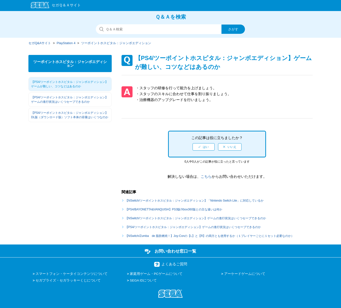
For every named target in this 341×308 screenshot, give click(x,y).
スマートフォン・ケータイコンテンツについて (72, 274)
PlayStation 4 (66, 43)
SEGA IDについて (143, 280)
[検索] (170, 29)
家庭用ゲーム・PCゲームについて (156, 274)
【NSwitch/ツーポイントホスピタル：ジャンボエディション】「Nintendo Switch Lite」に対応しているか (194, 200)
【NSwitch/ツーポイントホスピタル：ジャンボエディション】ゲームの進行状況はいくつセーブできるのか (195, 218)
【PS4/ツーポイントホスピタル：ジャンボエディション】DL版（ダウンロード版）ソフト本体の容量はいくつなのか (69, 115)
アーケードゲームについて (244, 274)
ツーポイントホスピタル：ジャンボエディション (116, 43)
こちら (206, 176)
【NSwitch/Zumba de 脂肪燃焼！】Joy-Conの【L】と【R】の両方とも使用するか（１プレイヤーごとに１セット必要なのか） (209, 236)
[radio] (204, 147)
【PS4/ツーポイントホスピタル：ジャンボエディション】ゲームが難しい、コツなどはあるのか (69, 84)
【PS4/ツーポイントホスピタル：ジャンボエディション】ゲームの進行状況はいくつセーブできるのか (69, 99)
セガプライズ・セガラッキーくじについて (68, 280)
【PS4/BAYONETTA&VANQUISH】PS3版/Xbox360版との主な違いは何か (173, 209)
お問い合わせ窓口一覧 (175, 251)
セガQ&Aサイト (39, 43)
